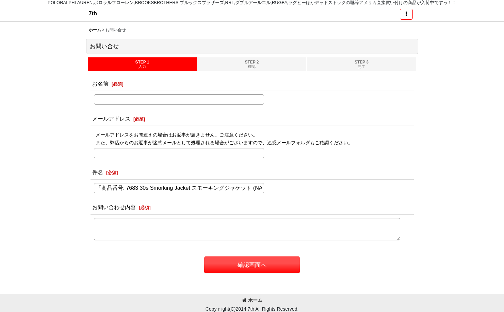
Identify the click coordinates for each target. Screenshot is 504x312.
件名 (97, 172)
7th (93, 13)
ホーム (252, 300)
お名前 (100, 83)
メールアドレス (111, 118)
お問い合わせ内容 (114, 207)
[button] (406, 14)
